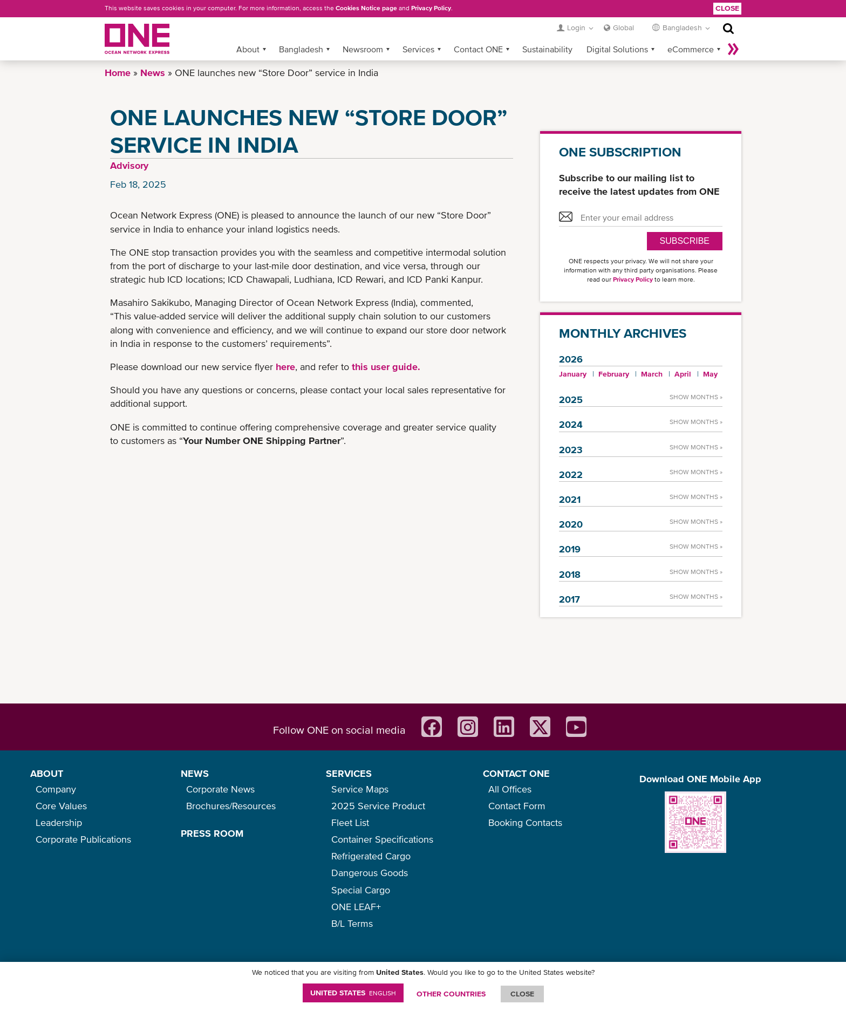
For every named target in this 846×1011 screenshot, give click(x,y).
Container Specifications (382, 839)
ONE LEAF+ (356, 906)
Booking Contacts (525, 822)
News (152, 72)
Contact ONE (478, 49)
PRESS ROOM (212, 833)
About (248, 49)
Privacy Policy (431, 8)
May (710, 374)
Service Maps (359, 789)
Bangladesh (301, 49)
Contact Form (516, 805)
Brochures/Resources (231, 805)
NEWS (195, 773)
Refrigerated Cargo (371, 856)
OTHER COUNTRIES (451, 993)
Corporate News (220, 789)
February (613, 374)
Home (118, 72)
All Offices (509, 789)
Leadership (59, 822)
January (572, 374)
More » (733, 49)
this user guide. (386, 366)
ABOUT (46, 773)
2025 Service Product (378, 805)
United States (353, 992)
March (652, 374)
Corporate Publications (83, 839)
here (285, 366)
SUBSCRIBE (684, 240)
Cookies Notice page (366, 8)
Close (727, 8)
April (682, 374)
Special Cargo (360, 890)
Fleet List (350, 822)
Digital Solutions (617, 49)
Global (623, 27)
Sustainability (547, 49)
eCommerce (690, 49)
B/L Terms (352, 923)
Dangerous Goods (369, 872)
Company (56, 789)
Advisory (129, 165)
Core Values (61, 805)
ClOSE (522, 993)
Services (418, 49)
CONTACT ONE (516, 773)
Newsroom (363, 49)
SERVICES (349, 773)
